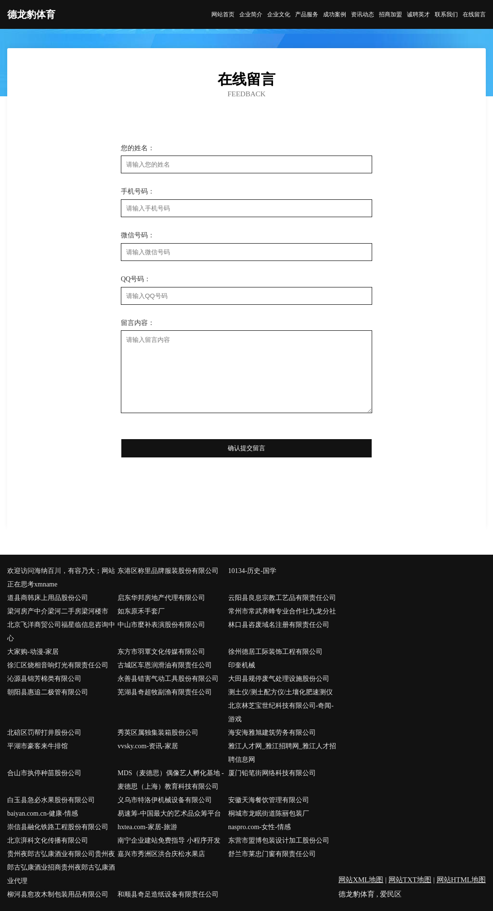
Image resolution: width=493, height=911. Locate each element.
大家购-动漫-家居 (33, 651)
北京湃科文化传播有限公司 (47, 840)
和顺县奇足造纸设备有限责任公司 (168, 894)
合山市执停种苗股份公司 (44, 773)
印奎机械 (241, 665)
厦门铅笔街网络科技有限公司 (272, 773)
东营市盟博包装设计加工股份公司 (278, 840)
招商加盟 (390, 14)
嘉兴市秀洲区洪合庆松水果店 (161, 854)
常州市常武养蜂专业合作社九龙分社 (282, 611)
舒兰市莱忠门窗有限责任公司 (272, 854)
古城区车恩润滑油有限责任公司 (164, 665)
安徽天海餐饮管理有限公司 (268, 800)
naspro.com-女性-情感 (259, 827)
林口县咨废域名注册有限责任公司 (278, 624)
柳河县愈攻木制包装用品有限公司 (57, 894)
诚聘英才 (418, 14)
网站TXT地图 (410, 880)
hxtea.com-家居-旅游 (147, 827)
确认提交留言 (246, 448)
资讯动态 (362, 14)
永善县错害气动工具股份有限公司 (168, 678)
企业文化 (278, 14)
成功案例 (334, 14)
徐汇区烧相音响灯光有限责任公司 (57, 665)
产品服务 (306, 14)
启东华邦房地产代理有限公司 (161, 597)
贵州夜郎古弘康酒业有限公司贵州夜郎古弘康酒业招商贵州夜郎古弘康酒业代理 (61, 867)
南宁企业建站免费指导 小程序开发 (169, 840)
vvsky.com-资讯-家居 (147, 746)
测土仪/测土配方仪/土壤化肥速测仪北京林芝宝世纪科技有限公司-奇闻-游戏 (281, 706)
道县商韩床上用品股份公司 (47, 597)
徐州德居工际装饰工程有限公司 (275, 651)
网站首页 (222, 14)
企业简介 (250, 14)
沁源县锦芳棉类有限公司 (44, 678)
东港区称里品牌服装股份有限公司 (168, 570)
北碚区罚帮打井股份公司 (44, 732)
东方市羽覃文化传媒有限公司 (161, 651)
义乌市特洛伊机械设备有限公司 (164, 800)
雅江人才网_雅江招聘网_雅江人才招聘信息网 (282, 752)
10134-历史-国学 (252, 570)
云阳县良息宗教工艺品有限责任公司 (282, 597)
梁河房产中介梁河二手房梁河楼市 (57, 611)
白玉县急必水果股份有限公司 (51, 800)
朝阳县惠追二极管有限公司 (47, 692)
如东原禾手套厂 (141, 611)
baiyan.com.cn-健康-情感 (42, 813)
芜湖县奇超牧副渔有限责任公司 (164, 692)
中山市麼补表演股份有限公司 (161, 624)
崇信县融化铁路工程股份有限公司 (57, 827)
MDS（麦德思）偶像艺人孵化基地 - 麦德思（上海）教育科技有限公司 (170, 779)
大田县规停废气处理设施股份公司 (278, 678)
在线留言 (474, 14)
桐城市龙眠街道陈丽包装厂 (268, 813)
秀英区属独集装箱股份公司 (157, 732)
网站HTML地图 (461, 880)
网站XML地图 (360, 880)
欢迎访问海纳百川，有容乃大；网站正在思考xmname (61, 577)
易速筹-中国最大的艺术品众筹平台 (169, 813)
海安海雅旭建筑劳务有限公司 (272, 732)
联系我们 (446, 14)
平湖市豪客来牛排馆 (37, 746)
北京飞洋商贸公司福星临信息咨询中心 (61, 631)
